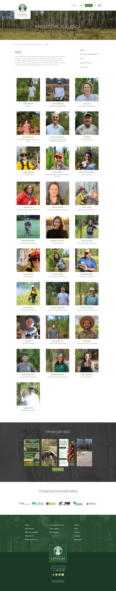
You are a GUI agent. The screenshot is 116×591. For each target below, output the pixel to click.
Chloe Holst (86, 207)
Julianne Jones (87, 241)
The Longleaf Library (57, 525)
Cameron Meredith (57, 307)
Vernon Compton (57, 137)
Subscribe (77, 539)
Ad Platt (87, 137)
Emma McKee (28, 307)
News (76, 529)
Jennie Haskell (57, 207)
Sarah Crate (28, 207)
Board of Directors (86, 63)
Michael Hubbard (28, 241)
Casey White (28, 408)
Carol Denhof (28, 104)
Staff (81, 58)
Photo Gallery (54, 529)
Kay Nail (28, 341)
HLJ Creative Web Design (58, 581)
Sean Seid (87, 341)
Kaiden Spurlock (28, 374)
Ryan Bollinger (28, 137)
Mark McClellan (87, 274)
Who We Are (24, 44)
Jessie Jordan (28, 274)
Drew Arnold (58, 172)
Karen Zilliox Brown (86, 172)
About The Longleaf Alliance (89, 54)
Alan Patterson (57, 341)
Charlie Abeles (28, 172)
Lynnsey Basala (57, 104)
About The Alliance (36, 44)
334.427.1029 (60, 570)
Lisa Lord (86, 104)
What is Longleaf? (31, 532)
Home (15, 44)
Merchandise (54, 532)
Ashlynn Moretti (87, 307)
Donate (88, 5)
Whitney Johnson (58, 241)
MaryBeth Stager (57, 374)
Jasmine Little (57, 274)
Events (81, 5)
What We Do (29, 536)
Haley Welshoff (87, 374)
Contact (74, 5)
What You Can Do (31, 539)
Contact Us (83, 67)
